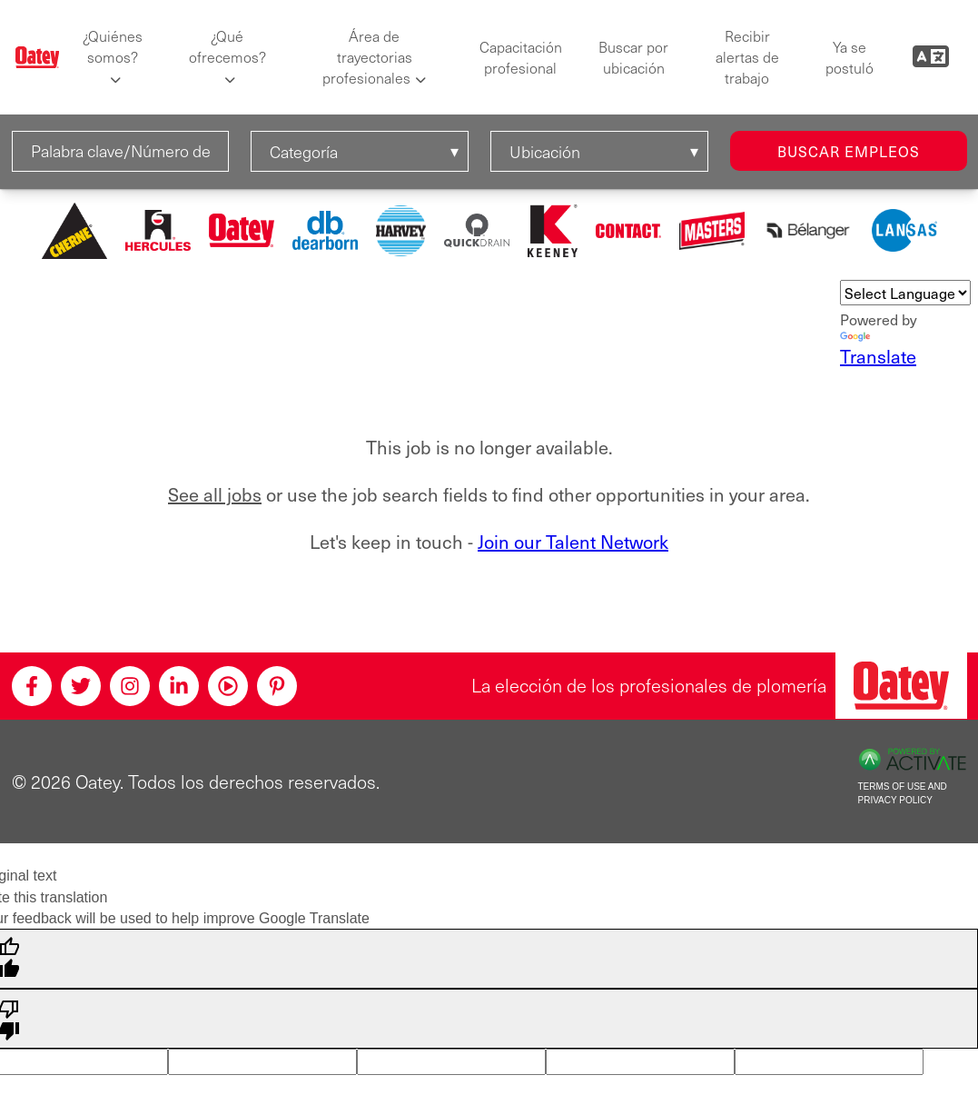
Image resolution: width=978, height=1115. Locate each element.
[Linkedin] (179, 686)
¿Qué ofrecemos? (227, 46)
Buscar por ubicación (633, 57)
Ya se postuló (849, 57)
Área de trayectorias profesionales (367, 56)
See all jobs (215, 495)
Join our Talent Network (573, 541)
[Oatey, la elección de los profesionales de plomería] (901, 686)
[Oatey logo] (37, 57)
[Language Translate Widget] (905, 292)
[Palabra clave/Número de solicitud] (121, 151)
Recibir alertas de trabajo (747, 56)
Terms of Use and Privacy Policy (902, 793)
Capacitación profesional (520, 57)
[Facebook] (32, 686)
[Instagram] (130, 686)
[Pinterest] (277, 686)
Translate (878, 351)
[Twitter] (81, 686)
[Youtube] (228, 686)
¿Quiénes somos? (113, 46)
